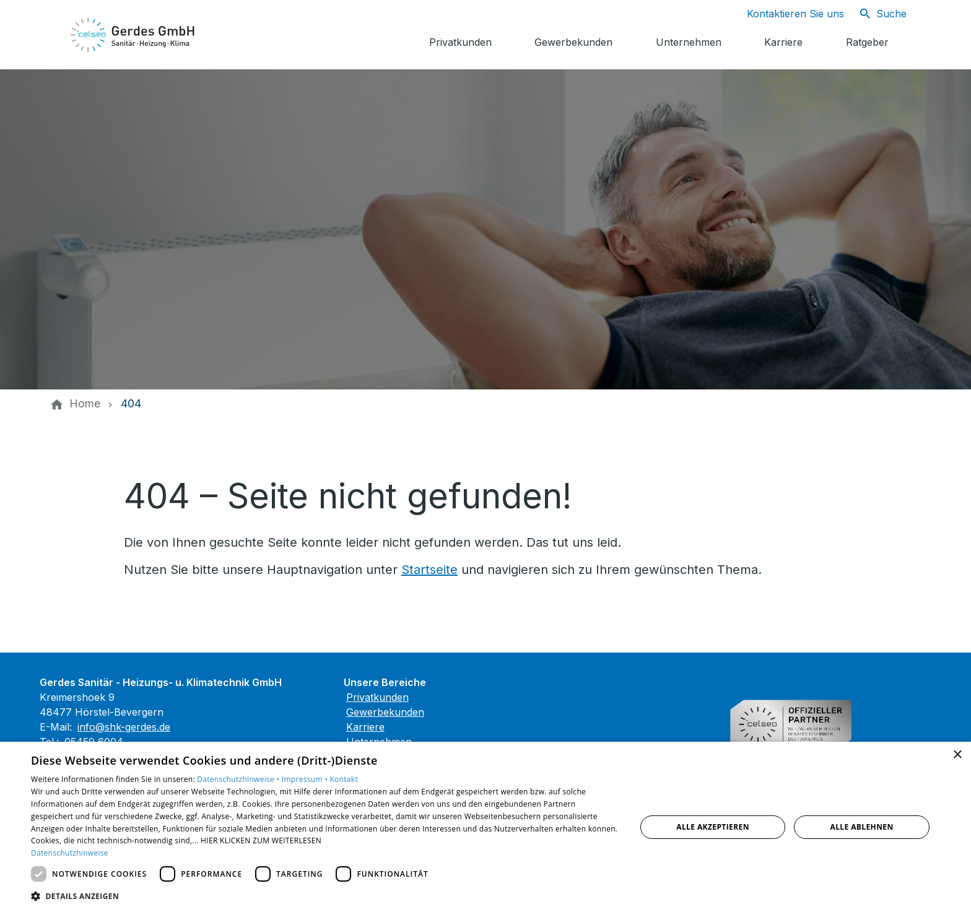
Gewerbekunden (385, 712)
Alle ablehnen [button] (862, 827)
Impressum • (306, 779)
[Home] (84, 403)
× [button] (957, 755)
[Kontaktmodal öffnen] (785, 13)
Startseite (429, 569)
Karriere (365, 727)
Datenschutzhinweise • (239, 779)
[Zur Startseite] (133, 35)
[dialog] (485, 827)
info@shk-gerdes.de (123, 727)
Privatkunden (377, 697)
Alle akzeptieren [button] (712, 827)
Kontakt (343, 779)
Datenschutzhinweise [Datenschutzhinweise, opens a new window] (69, 853)
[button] (324, 895)
